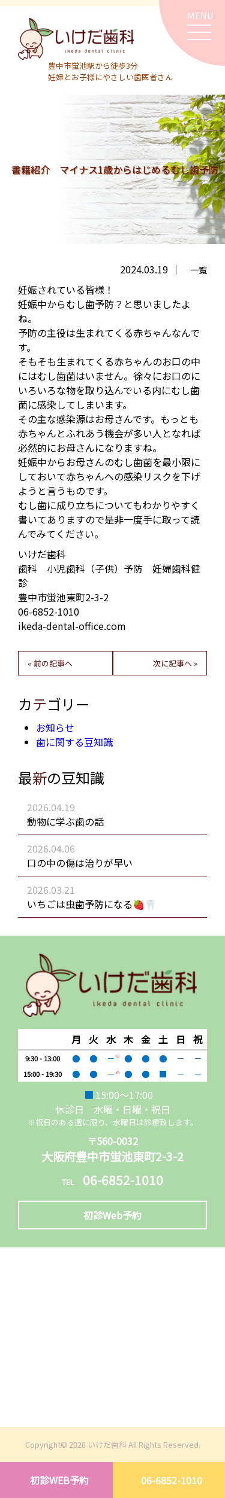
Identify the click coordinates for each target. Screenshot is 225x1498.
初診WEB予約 (59, 1480)
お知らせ (55, 727)
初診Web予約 (112, 1215)
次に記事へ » (175, 663)
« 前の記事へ (50, 663)
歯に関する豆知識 (74, 742)
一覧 (198, 269)
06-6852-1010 (171, 1480)
